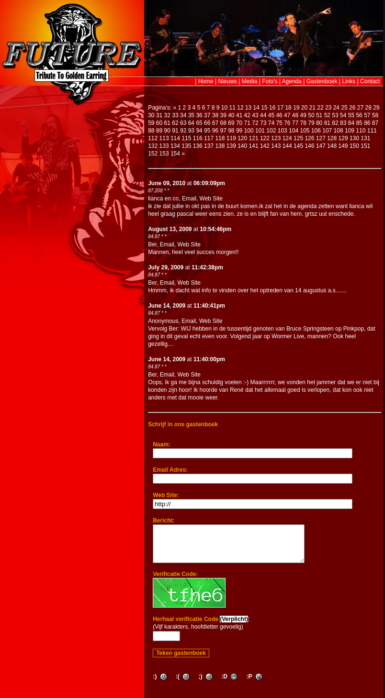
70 (239, 123)
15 (264, 107)
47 (287, 115)
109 (349, 130)
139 (231, 146)
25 (344, 107)
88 (151, 130)
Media (250, 81)
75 (279, 123)
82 (335, 123)
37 (207, 115)
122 (265, 138)
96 (215, 130)
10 (224, 107)
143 (276, 146)
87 (375, 123)
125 (298, 138)
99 (239, 130)
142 (265, 146)
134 (175, 146)
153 (164, 153)
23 (328, 107)
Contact (370, 81)
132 (153, 146)
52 (327, 115)
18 (288, 107)
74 (271, 123)
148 (332, 146)
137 (209, 146)
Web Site (211, 198)
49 (303, 115)
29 (376, 107)
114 (175, 138)
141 (254, 146)
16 (272, 107)
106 (316, 130)
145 (298, 146)
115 (186, 138)
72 (255, 123)
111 (372, 130)
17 (280, 107)
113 (164, 138)
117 (209, 138)
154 (175, 153)
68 (223, 123)
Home (206, 81)
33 (175, 115)
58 (375, 115)
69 (231, 123)
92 (183, 130)
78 (303, 123)
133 (164, 146)
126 (309, 138)
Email (189, 198)
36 (199, 115)
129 (343, 138)
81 (327, 123)
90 (167, 130)
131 (365, 138)
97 (223, 130)
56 (359, 115)
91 (175, 130)
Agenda (292, 81)
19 (296, 107)
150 (354, 146)
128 (332, 138)
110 (360, 130)
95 (207, 130)
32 (167, 115)
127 (321, 138)
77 (295, 123)
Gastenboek (322, 81)
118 (220, 138)
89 (159, 130)
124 (287, 138)
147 (321, 146)
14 (256, 107)
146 (309, 146)
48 (295, 115)
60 (159, 123)
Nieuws (227, 81)
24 (336, 107)
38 (215, 115)
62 (175, 123)
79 (311, 123)
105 (304, 130)
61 (167, 123)
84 (351, 123)
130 (354, 138)
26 (352, 107)
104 (293, 130)
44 (263, 115)
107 (327, 130)
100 (249, 130)
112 (153, 138)
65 (199, 123)
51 (319, 115)
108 (338, 130)
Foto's (269, 81)
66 (207, 123)
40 (231, 115)
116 (198, 138)
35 (191, 115)
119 (231, 138)
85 (359, 123)
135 (186, 146)
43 (255, 115)
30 (151, 115)
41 (239, 115)
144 (287, 146)
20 (304, 107)
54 (343, 115)
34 (183, 115)
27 (360, 107)
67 (215, 123)
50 (311, 115)
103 (282, 130)
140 (242, 146)
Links (348, 81)
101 (260, 130)
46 (279, 115)
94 (199, 130)
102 (271, 130)
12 (240, 107)
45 (271, 115)
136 (198, 146)
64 (191, 123)
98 (231, 130)
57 (367, 115)
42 (247, 115)
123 (276, 138)
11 (232, 107)
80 (319, 123)
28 (368, 107)
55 (351, 115)
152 (153, 153)
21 (312, 107)
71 (247, 123)
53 (335, 115)
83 (343, 123)
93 (191, 130)
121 (254, 138)
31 (159, 115)
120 (242, 138)
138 (220, 146)
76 (287, 123)
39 (223, 115)
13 (248, 107)
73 (263, 123)
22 (320, 107)
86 (367, 123)
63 (183, 123)
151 (365, 146)
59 (151, 123)
